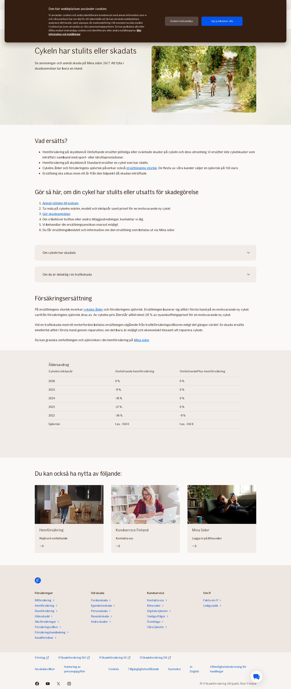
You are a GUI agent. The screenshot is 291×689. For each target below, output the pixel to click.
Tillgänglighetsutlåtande (143, 669)
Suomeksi (174, 669)
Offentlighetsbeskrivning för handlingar (228, 669)
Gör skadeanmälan (56, 214)
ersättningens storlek (141, 168)
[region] (145, 21)
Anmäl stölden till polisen (60, 203)
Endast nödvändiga (182, 21)
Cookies (113, 669)
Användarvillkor (45, 669)
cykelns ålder (93, 309)
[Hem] (38, 580)
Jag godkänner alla (222, 21)
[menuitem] (256, 676)
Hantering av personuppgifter (74, 669)
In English (194, 669)
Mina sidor (141, 340)
